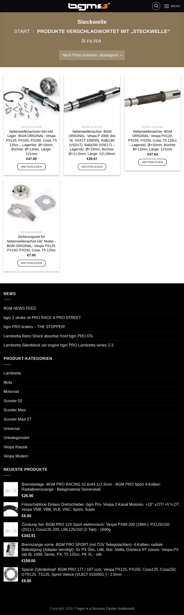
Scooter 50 (13, 401)
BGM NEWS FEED (20, 308)
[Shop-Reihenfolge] (92, 55)
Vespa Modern (16, 456)
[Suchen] (156, 6)
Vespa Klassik (16, 447)
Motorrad (11, 392)
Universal (12, 429)
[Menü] (172, 6)
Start (22, 31)
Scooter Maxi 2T (17, 419)
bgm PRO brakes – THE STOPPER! (34, 327)
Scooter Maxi (15, 410)
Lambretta (12, 373)
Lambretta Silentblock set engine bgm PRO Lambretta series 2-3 (58, 345)
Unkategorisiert (16, 438)
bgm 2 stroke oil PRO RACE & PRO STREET (42, 318)
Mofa (8, 382)
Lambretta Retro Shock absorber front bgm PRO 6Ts (48, 336)
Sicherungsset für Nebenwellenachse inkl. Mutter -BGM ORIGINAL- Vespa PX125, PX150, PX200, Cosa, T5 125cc (31, 243)
